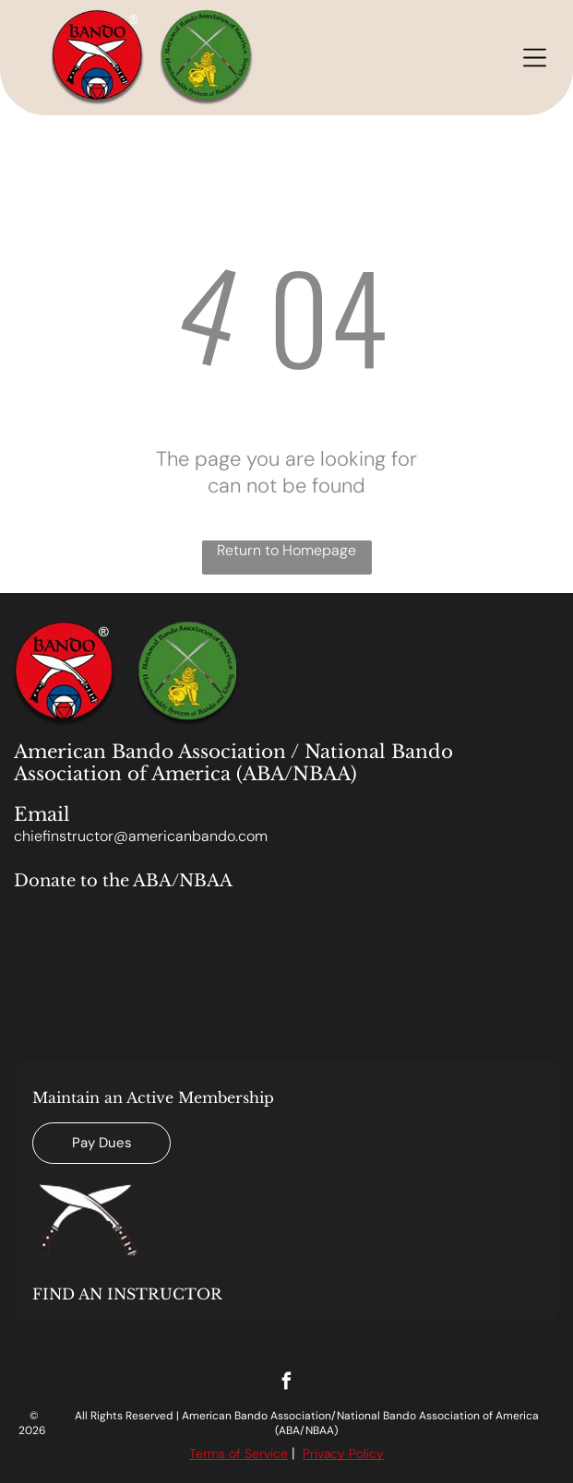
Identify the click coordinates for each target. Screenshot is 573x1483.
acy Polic (350, 1453)
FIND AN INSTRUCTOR (127, 1294)
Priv (313, 1453)
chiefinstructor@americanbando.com (141, 836)
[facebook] (286, 1383)
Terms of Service (238, 1453)
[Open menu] (534, 57)
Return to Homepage (286, 550)
